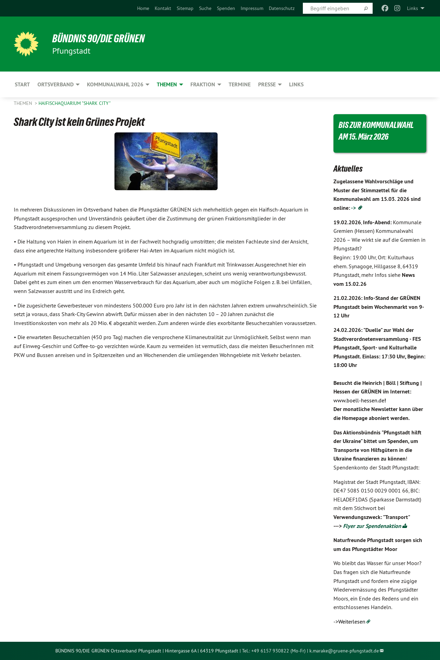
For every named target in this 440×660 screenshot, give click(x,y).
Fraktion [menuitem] (202, 84)
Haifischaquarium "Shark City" (74, 103)
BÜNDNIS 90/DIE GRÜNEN (98, 38)
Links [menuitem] (412, 8)
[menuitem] (143, 8)
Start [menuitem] (22, 84)
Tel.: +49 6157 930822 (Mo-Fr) (274, 651)
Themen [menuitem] (167, 84)
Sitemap (185, 8)
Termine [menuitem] (240, 84)
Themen (23, 103)
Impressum (252, 8)
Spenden (226, 8)
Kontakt (163, 8)
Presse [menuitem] (267, 84)
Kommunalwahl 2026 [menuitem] (115, 84)
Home (143, 8)
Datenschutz (282, 8)
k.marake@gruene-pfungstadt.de (344, 651)
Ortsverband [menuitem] (55, 84)
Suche (205, 8)
